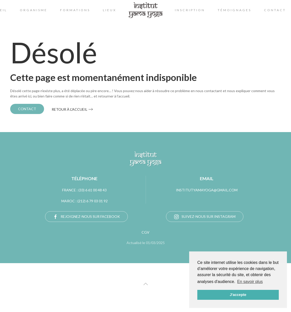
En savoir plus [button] (250, 281)
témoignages (234, 10)
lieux (109, 10)
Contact (27, 109)
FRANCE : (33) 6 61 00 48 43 (84, 190)
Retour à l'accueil (69, 109)
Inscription (190, 10)
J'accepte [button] (238, 295)
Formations (75, 10)
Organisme (33, 10)
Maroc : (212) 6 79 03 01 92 (84, 201)
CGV (145, 232)
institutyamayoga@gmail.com (207, 190)
